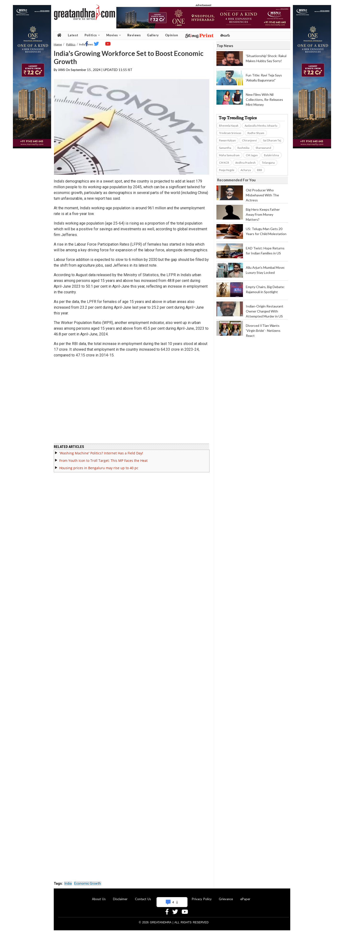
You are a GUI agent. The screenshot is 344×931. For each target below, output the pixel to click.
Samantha (225, 147)
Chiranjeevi (249, 140)
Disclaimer (120, 899)
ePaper (245, 899)
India (68, 883)
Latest (73, 35)
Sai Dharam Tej (272, 140)
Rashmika (243, 147)
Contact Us (143, 899)
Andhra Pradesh (245, 162)
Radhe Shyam (255, 133)
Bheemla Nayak (228, 125)
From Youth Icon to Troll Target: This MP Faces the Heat (103, 460)
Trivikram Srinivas (230, 133)
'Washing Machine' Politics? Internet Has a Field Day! (101, 453)
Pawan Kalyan (227, 140)
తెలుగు (225, 35)
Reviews (134, 35)
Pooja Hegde (226, 170)
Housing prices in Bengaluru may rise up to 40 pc (98, 468)
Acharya (246, 170)
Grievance (226, 899)
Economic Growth (87, 883)
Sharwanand (263, 147)
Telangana (268, 162)
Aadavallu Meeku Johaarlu (261, 125)
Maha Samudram (229, 155)
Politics (92, 35)
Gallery (153, 35)
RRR (259, 170)
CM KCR (224, 162)
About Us (99, 899)
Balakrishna (271, 155)
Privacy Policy (202, 899)
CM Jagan (252, 155)
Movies (113, 35)
